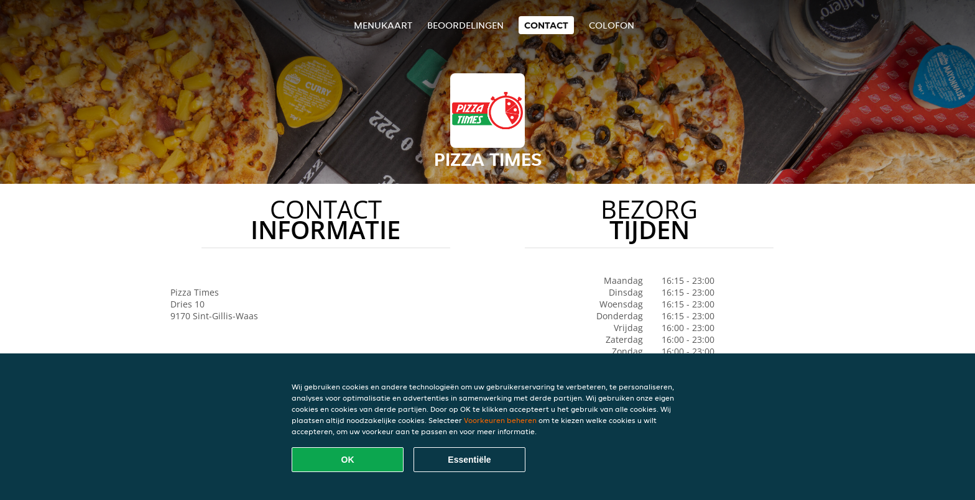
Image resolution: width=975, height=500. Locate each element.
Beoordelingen (465, 25)
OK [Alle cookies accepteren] (347, 460)
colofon (611, 25)
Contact (546, 25)
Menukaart (383, 25)
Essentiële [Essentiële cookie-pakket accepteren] (469, 460)
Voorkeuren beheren (500, 420)
